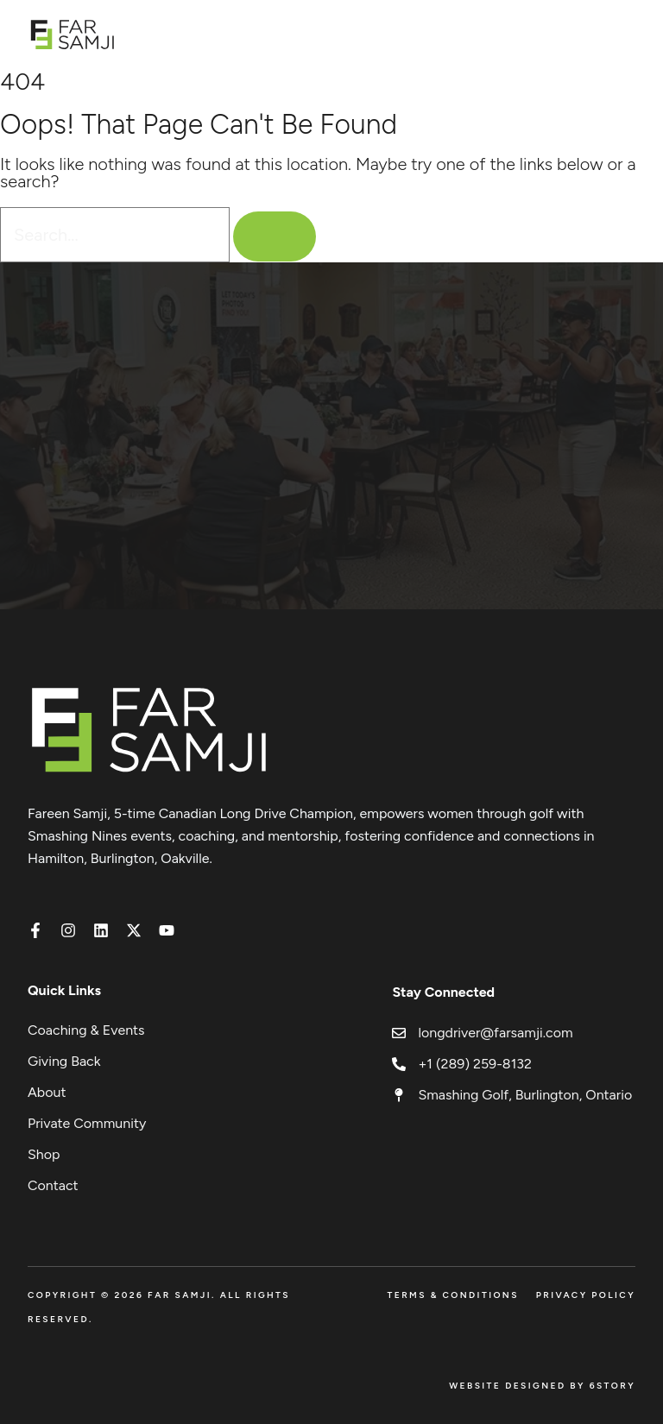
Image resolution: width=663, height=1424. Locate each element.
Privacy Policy (585, 1295)
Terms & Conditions (452, 1295)
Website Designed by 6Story (542, 1385)
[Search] (274, 236)
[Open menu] (626, 34)
